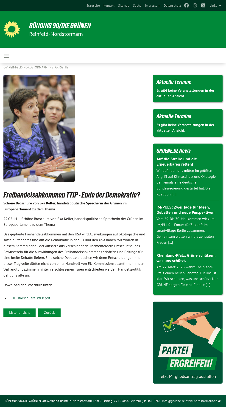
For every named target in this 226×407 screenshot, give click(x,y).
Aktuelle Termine (173, 82)
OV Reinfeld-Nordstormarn (25, 67)
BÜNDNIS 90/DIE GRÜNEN (60, 26)
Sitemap (123, 5)
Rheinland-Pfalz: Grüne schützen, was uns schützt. (185, 258)
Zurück (49, 312)
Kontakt (108, 5)
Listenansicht (19, 312)
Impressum (152, 5)
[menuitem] (93, 5)
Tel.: (156, 401)
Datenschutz (172, 5)
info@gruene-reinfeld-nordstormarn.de (189, 401)
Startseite (93, 5)
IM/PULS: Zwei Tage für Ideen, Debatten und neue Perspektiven (185, 209)
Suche (137, 5)
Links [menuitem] (213, 5)
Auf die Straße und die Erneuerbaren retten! (176, 161)
